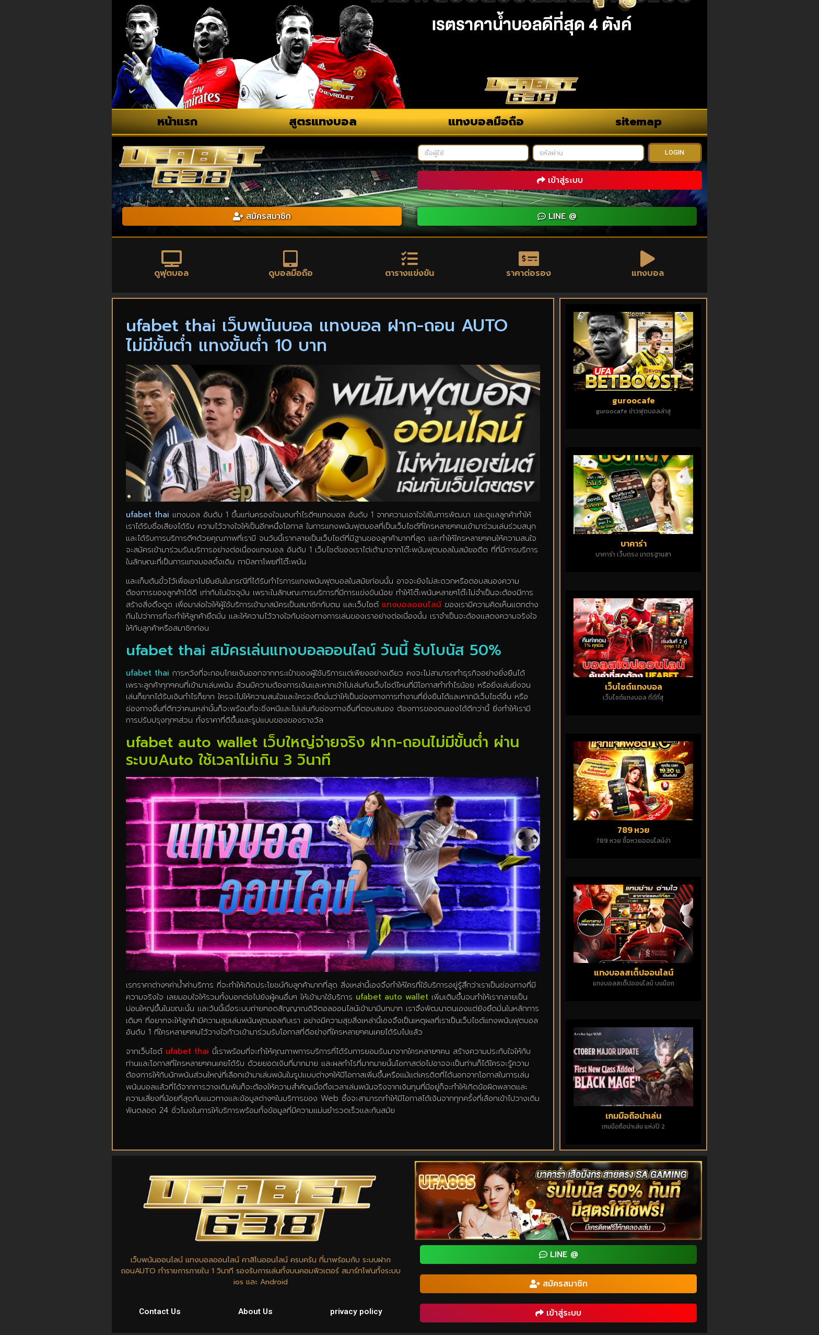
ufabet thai (187, 1053)
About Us (256, 1313)
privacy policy (356, 1313)
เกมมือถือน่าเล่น (633, 1117)
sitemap (638, 121)
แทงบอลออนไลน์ (411, 606)
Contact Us (160, 1313)
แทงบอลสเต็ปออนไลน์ (633, 974)
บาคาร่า (634, 545)
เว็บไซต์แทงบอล (633, 688)
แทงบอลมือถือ (486, 121)
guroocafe (633, 402)
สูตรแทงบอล (323, 121)
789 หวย (633, 831)
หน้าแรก (177, 121)
